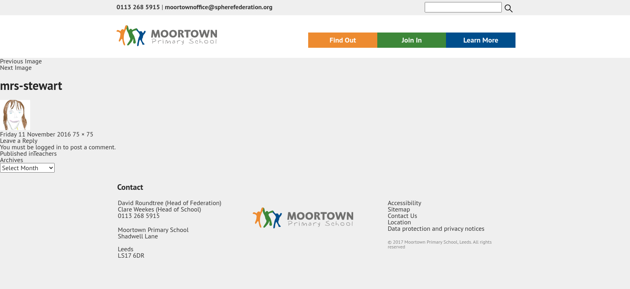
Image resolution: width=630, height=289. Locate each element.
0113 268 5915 (138, 7)
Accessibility (404, 203)
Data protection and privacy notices (436, 228)
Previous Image (21, 61)
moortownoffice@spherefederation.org (218, 7)
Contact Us (402, 216)
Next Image (16, 67)
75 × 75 (83, 134)
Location (399, 222)
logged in (48, 147)
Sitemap (399, 209)
